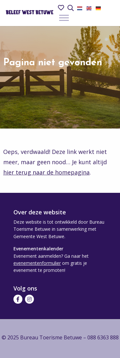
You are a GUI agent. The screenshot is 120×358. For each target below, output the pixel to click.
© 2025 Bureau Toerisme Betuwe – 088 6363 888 (60, 337)
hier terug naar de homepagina (46, 172)
